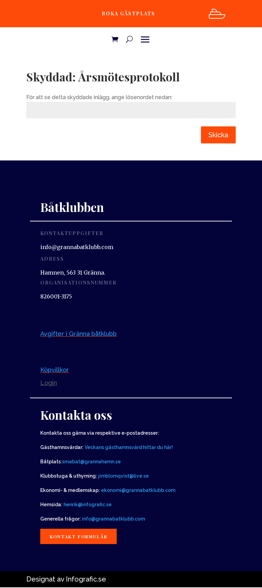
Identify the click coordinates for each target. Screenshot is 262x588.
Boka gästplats (127, 13)
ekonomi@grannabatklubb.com (138, 490)
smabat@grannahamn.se (91, 461)
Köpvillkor (54, 369)
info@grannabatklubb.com (113, 519)
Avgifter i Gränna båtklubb (78, 333)
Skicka (218, 135)
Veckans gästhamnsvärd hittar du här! (129, 447)
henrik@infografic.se (87, 504)
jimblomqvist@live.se (123, 476)
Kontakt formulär (80, 536)
